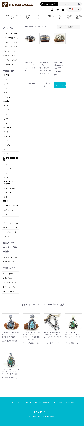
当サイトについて (9, 274)
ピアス (6, 92)
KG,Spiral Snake (8, 64)
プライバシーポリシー (10, 287)
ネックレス (8, 136)
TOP (7, 16)
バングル (7, 88)
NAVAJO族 (7, 127)
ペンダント (8, 79)
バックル (7, 97)
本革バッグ (8, 214)
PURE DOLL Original (8, 183)
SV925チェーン (9, 236)
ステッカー (8, 192)
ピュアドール (42, 412)
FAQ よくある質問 (9, 291)
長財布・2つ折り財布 (11, 205)
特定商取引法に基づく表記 (52, 403)
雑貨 (5, 197)
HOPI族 (6, 75)
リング (6, 84)
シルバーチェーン (10, 227)
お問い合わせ (7, 278)
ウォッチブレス (9, 219)
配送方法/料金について (11, 257)
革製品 (5, 201)
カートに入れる (61, 85)
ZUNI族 (6, 101)
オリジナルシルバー (11, 188)
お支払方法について (10, 261)
